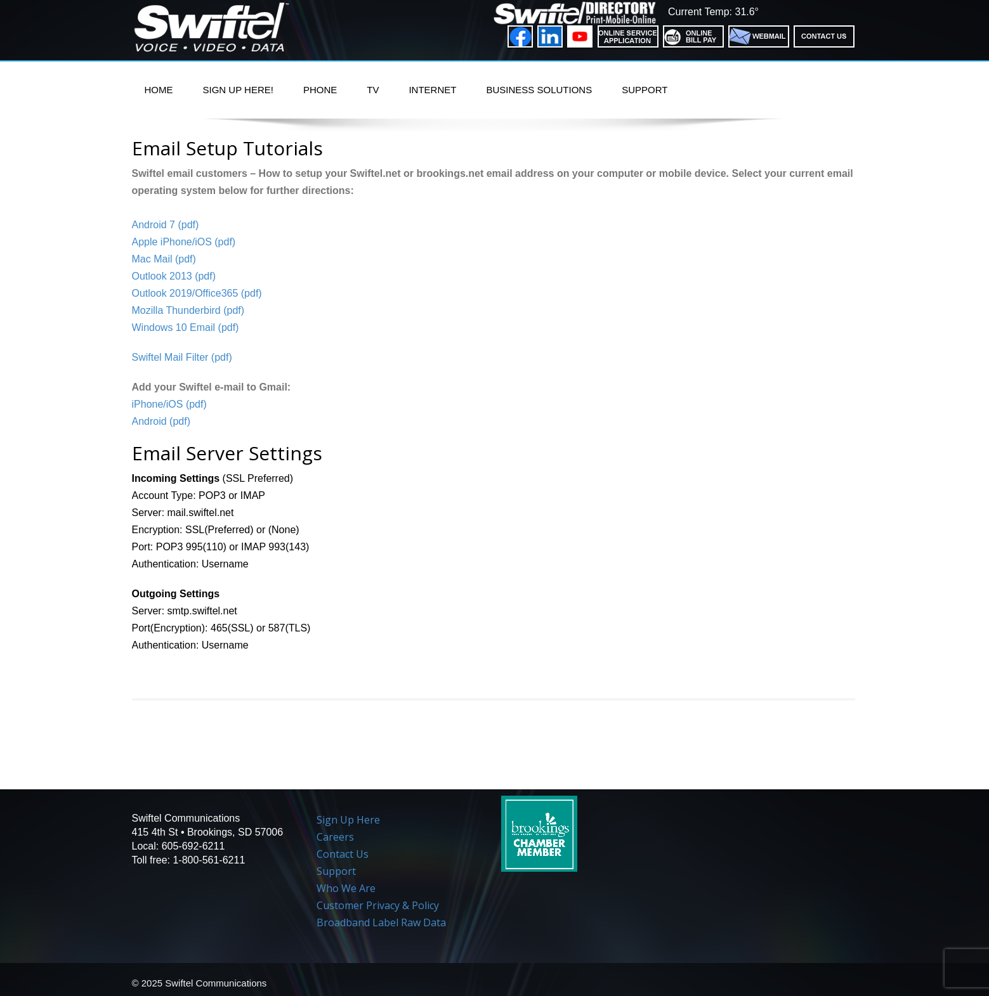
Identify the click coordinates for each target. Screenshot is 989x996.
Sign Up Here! (238, 89)
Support (644, 89)
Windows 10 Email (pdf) (185, 327)
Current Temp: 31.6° (713, 11)
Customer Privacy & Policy (378, 905)
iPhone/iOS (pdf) (169, 404)
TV (373, 89)
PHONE (320, 89)
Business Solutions (539, 89)
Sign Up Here (348, 820)
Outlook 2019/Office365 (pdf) (197, 293)
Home (159, 89)
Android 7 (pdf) (165, 224)
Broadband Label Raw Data (381, 922)
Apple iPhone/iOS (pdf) (184, 241)
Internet (432, 89)
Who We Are (346, 888)
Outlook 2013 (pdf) (174, 276)
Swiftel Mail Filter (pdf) (182, 357)
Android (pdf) (161, 421)
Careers (335, 837)
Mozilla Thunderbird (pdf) (188, 310)
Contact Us (343, 854)
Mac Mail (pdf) (164, 259)
